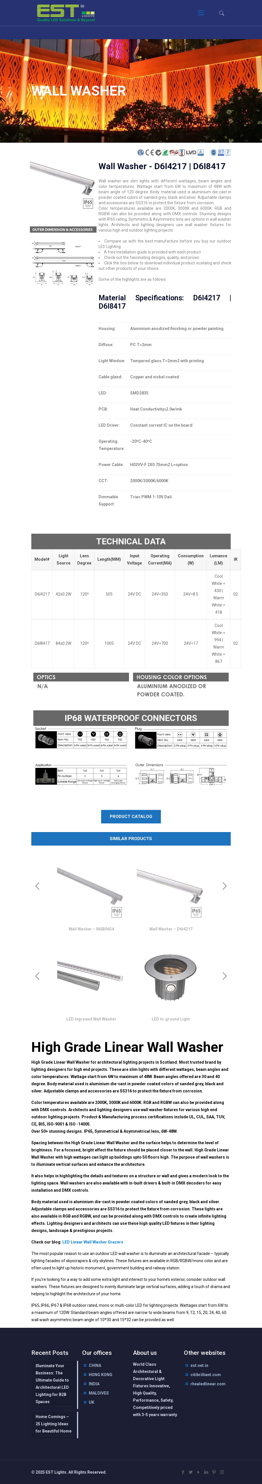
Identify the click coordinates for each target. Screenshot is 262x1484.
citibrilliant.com (205, 1374)
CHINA (95, 1365)
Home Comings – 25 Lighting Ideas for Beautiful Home (54, 1423)
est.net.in (199, 1365)
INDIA (94, 1384)
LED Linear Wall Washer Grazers (92, 1242)
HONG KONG (100, 1374)
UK (91, 1402)
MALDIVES (99, 1393)
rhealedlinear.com (208, 1384)
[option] (91, 893)
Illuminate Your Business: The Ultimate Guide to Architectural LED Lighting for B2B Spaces (52, 1383)
